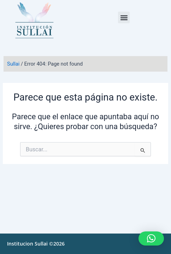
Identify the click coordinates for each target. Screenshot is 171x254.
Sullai (13, 64)
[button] (124, 17)
